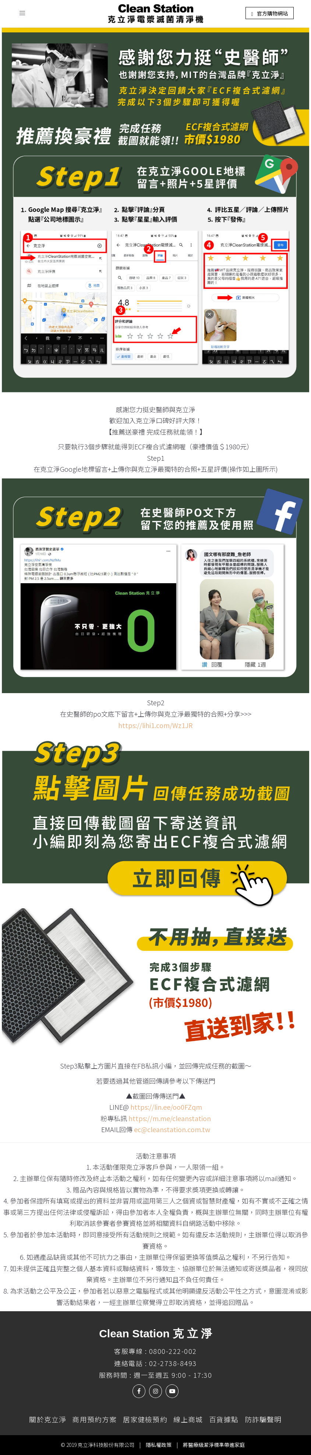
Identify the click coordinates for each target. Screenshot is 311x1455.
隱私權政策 (159, 1444)
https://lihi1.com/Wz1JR (155, 725)
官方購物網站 (269, 13)
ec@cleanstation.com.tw (172, 1129)
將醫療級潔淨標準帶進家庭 (214, 1444)
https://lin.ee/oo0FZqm (166, 1107)
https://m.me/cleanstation (169, 1118)
